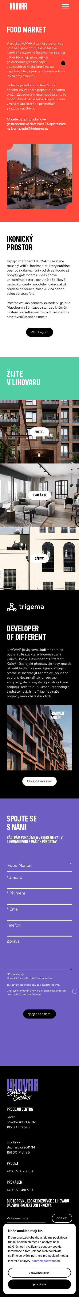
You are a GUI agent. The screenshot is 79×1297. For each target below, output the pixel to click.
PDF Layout (39, 332)
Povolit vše (39, 1284)
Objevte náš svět (39, 781)
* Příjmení (16, 892)
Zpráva (13, 941)
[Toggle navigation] (64, 6)
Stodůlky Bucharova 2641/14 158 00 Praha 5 (21, 1147)
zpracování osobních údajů (21, 984)
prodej (39, 432)
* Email (13, 909)
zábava (39, 558)
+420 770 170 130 (20, 1171)
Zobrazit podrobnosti (46, 1261)
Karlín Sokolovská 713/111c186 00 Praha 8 (21, 1122)
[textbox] (39, 953)
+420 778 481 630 (20, 1190)
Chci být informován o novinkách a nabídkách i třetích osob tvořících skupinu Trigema (36, 992)
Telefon (14, 925)
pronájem (39, 495)
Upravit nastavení (39, 1272)
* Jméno (14, 877)
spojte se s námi (39, 1014)
